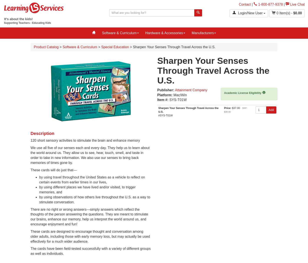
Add (271, 110)
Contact (245, 4)
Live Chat (295, 4)
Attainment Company (191, 90)
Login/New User (248, 13)
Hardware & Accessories (165, 33)
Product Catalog (46, 47)
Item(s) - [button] (287, 13)
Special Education (115, 47)
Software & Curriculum (120, 33)
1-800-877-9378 (268, 4)
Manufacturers (204, 33)
